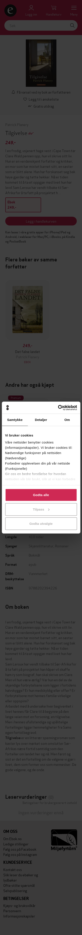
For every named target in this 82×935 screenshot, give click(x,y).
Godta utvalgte (40, 523)
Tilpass (41, 509)
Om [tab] (67, 420)
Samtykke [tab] (15, 420)
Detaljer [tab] (41, 420)
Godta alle (41, 495)
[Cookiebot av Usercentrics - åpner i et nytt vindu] (58, 407)
